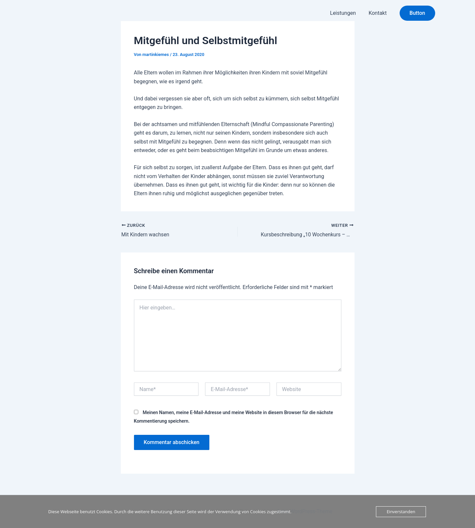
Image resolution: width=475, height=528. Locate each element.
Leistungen (346, 13)
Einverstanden (401, 512)
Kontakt (379, 13)
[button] (417, 13)
